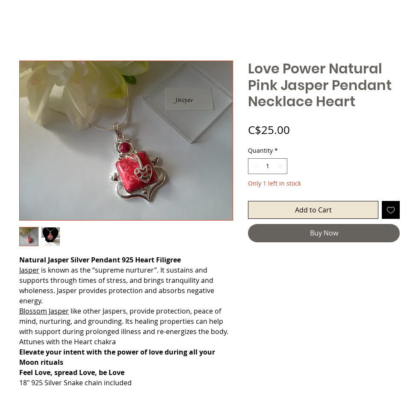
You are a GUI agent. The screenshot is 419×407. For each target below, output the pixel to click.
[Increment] (280, 166)
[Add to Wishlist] (391, 210)
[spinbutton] (267, 166)
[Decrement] (254, 166)
